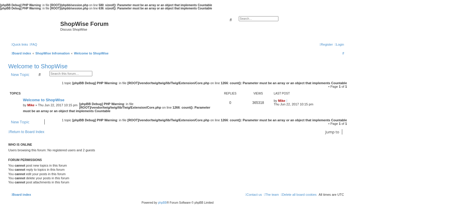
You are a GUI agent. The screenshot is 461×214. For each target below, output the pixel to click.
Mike (30, 105)
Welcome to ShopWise (38, 66)
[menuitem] (33, 44)
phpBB (162, 202)
